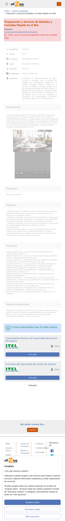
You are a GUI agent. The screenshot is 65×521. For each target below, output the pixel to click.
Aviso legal (40, 452)
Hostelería (32, 430)
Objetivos (11, 205)
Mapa (8, 444)
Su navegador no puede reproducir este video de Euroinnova (32, 165)
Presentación (13, 107)
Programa (11, 245)
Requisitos (12, 188)
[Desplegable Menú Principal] (7, 4)
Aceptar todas (32, 502)
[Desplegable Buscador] (59, 4)
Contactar (39, 444)
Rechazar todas (32, 509)
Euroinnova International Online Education (21, 32)
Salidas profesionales (17, 304)
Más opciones (32, 516)
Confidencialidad (42, 448)
